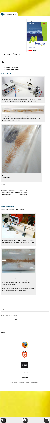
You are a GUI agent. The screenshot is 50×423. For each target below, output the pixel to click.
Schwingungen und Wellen (11, 319)
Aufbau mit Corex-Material (11, 67)
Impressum (25, 377)
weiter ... (35, 50)
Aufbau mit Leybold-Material (11, 69)
